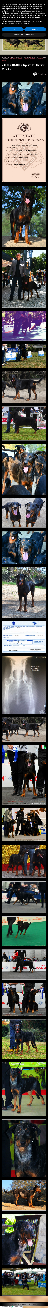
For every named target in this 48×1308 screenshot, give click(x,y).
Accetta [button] (35, 29)
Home (4, 57)
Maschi (11, 57)
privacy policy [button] (22, 7)
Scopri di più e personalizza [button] (24, 34)
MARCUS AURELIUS (23, 57)
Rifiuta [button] (12, 29)
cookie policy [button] (37, 11)
